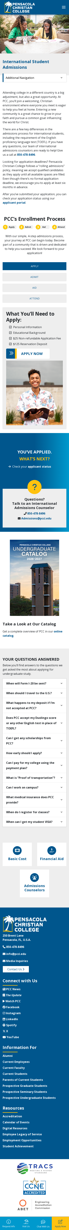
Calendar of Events (16, 1122)
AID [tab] (34, 287)
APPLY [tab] (34, 266)
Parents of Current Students (23, 1080)
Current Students (15, 1074)
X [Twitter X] (5, 1031)
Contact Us (15, 969)
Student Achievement (18, 1146)
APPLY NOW (32, 353)
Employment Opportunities (22, 1140)
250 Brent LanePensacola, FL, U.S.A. (17, 938)
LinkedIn (10, 1019)
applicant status (39, 466)
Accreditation (12, 1116)
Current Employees (16, 1062)
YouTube (11, 1037)
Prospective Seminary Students (25, 1092)
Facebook (11, 1007)
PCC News (11, 989)
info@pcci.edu (14, 954)
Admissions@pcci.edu (36, 518)
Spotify (10, 1025)
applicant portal (14, 203)
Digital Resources (15, 1128)
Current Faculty (14, 1068)
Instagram (12, 1013)
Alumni (8, 1056)
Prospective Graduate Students (25, 1086)
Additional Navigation (20, 78)
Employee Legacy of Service (22, 1134)
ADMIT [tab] (34, 277)
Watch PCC (12, 1001)
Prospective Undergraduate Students (29, 1098)
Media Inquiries (15, 961)
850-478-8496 (26, 155)
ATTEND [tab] (35, 298)
